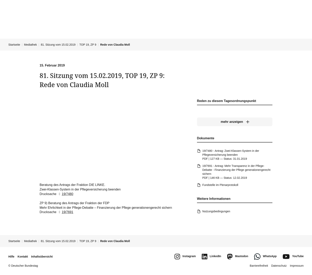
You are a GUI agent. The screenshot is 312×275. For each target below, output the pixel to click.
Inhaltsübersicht (42, 256)
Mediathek (30, 44)
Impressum (297, 265)
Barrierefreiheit (259, 265)
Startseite (14, 44)
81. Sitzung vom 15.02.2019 (58, 44)
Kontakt (23, 256)
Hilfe (11, 256)
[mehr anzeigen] (234, 122)
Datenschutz (279, 265)
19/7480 (65, 194)
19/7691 (65, 212)
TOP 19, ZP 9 (87, 44)
